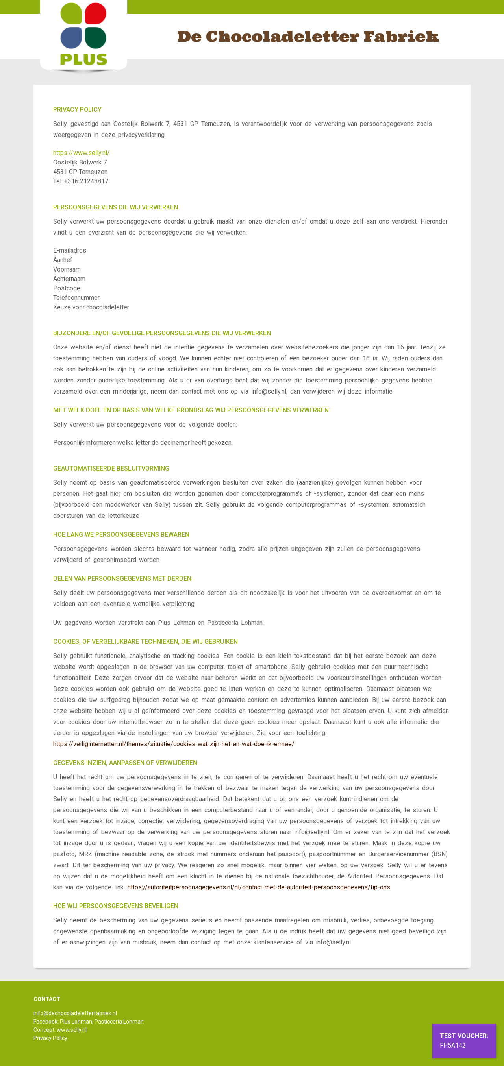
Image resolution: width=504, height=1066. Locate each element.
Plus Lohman (76, 1021)
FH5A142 (453, 1045)
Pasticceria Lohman (119, 1021)
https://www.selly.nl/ (81, 153)
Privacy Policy (50, 1038)
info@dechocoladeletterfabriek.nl (75, 1013)
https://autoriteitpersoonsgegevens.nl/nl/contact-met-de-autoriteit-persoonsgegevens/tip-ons (259, 887)
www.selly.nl (72, 1030)
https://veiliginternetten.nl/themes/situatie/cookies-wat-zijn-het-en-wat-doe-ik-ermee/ (174, 744)
